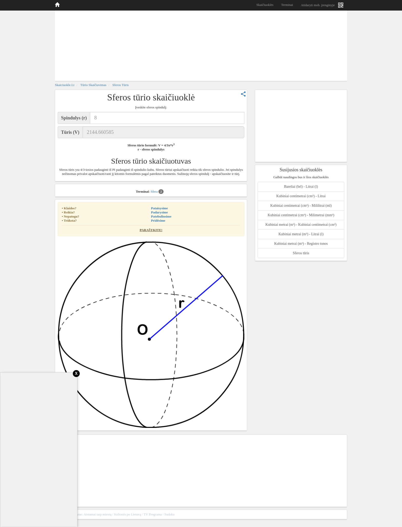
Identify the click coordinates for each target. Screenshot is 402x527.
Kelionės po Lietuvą (127, 514)
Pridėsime (158, 220)
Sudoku (169, 514)
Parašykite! (151, 230)
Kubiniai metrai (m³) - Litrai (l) (301, 234)
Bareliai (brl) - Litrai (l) (301, 187)
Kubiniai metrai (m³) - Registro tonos (301, 244)
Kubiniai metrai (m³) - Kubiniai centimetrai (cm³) (300, 225)
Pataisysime (159, 208)
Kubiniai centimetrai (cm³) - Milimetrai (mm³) (301, 215)
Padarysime (159, 212)
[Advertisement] (201, 45)
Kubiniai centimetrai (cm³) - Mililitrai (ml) (300, 206)
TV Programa (153, 514)
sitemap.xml (336, 514)
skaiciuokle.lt (64, 85)
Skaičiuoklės (264, 5)
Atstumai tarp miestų (98, 514)
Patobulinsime (161, 216)
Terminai (287, 5)
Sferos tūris (120, 85)
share (243, 94)
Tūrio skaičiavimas (93, 85)
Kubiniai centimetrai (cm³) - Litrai (301, 196)
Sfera (157, 191)
